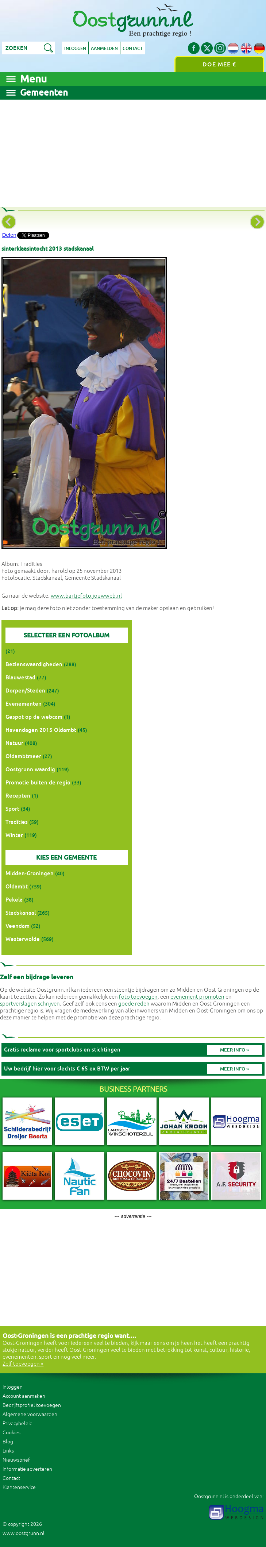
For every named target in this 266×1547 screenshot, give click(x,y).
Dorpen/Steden (25, 690)
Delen (9, 235)
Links (8, 1451)
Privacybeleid (17, 1423)
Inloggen (75, 48)
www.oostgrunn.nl (24, 1533)
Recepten (17, 795)
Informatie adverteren (27, 1469)
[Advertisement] (133, 151)
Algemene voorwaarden (30, 1414)
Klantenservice (19, 1487)
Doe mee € (219, 64)
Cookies (11, 1433)
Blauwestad (20, 677)
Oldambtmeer (23, 756)
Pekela (14, 899)
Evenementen (23, 703)
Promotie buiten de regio (37, 782)
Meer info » (234, 1050)
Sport (12, 808)
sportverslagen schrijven (30, 1003)
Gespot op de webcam (33, 716)
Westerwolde (22, 938)
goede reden (134, 1003)
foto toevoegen (138, 997)
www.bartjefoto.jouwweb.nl (86, 596)
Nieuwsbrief (16, 1460)
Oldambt (16, 886)
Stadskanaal (20, 912)
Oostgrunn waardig (30, 769)
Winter (14, 835)
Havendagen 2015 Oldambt (40, 729)
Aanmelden (104, 48)
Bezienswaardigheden (33, 664)
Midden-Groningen (29, 873)
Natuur (14, 743)
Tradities (16, 821)
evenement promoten (197, 997)
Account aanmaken (24, 1396)
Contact (133, 48)
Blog (8, 1442)
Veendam (17, 925)
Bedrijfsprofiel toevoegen (32, 1405)
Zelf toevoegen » (23, 1364)
